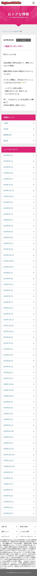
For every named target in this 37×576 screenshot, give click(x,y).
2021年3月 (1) (8, 366)
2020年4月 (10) (8, 431)
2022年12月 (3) (8, 255)
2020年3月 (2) (8, 437)
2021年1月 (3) (8, 378)
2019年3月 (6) (8, 507)
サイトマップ (5, 536)
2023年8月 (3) (8, 208)
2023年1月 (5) (8, 249)
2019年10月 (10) (8, 466)
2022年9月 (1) (8, 273)
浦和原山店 (7, 135)
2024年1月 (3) (8, 185)
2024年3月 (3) (8, 173)
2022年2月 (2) (8, 308)
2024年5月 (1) (8, 161)
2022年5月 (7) (8, 296)
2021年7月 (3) (8, 343)
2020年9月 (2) (8, 402)
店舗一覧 (4, 526)
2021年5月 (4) (8, 355)
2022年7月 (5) (8, 284)
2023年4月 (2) (8, 231)
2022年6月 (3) (8, 290)
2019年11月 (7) (8, 460)
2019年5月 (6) (8, 496)
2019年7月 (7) (8, 484)
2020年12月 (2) (8, 384)
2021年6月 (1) (8, 349)
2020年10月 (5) (8, 396)
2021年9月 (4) (8, 337)
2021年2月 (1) (8, 372)
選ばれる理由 (24, 526)
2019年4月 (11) (8, 501)
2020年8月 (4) (8, 408)
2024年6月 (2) (8, 155)
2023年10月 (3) (8, 196)
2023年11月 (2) (8, 190)
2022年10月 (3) (8, 267)
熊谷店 (5, 141)
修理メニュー (5, 531)
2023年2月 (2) (8, 243)
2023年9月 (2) (8, 202)
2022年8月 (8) (8, 278)
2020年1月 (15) (8, 449)
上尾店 (5, 123)
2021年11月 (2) (8, 325)
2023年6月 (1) (8, 220)
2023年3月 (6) (8, 237)
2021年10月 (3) (8, 331)
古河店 (5, 129)
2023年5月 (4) (8, 226)
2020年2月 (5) (8, 443)
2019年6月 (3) (8, 490)
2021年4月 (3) (8, 361)
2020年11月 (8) (8, 390)
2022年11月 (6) (8, 261)
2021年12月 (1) (8, 319)
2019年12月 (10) (8, 454)
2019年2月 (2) (8, 513)
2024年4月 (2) (8, 167)
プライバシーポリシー (26, 536)
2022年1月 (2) (8, 314)
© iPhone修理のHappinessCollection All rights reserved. (18, 572)
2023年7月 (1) (8, 214)
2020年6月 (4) (8, 419)
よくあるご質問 (24, 531)
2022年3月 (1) (8, 302)
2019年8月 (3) (8, 478)
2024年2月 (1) (8, 179)
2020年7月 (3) (8, 413)
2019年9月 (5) (8, 472)
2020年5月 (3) (8, 425)
